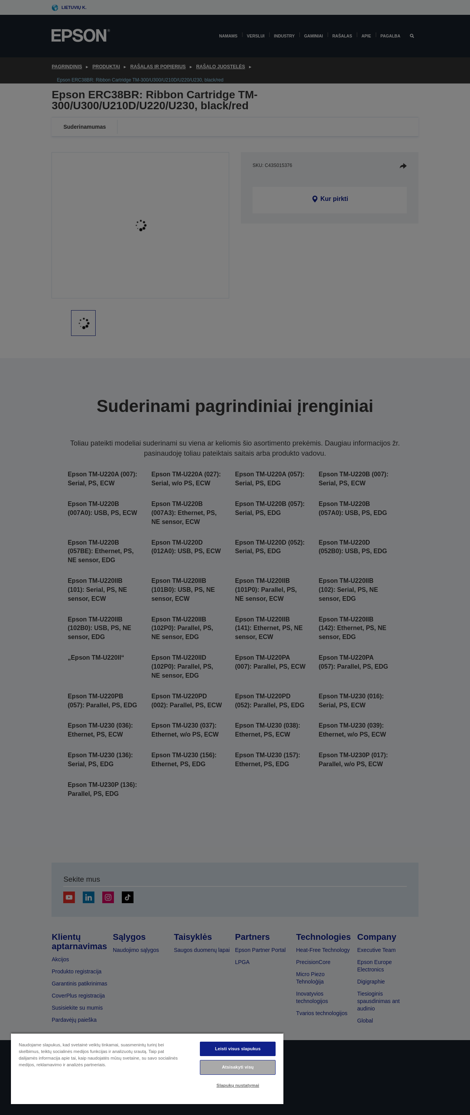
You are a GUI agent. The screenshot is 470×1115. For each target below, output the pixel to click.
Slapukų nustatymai (237, 1085)
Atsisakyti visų (238, 1067)
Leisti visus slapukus (238, 1048)
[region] (147, 1068)
